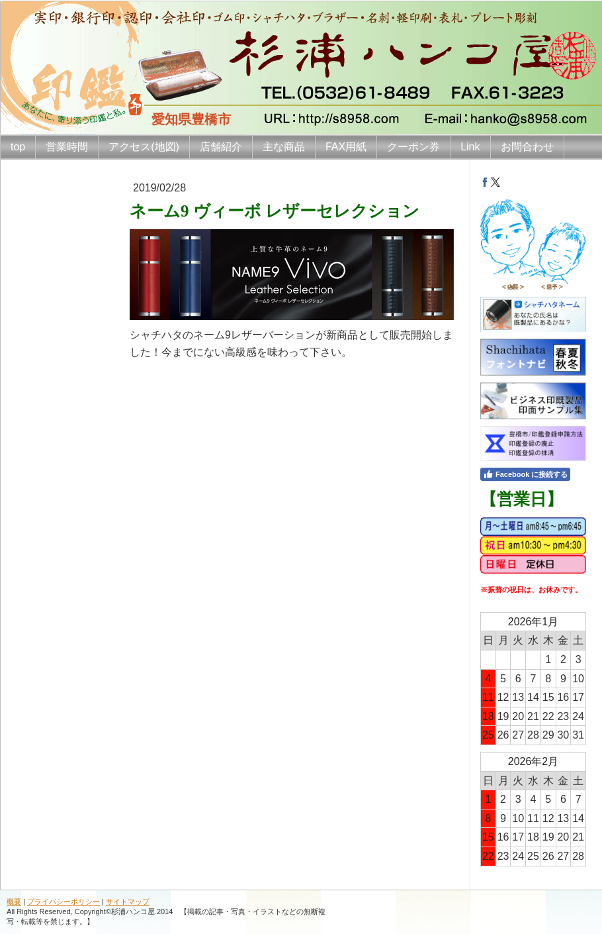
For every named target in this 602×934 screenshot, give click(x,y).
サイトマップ (128, 902)
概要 (14, 902)
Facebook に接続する (525, 474)
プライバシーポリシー (63, 902)
